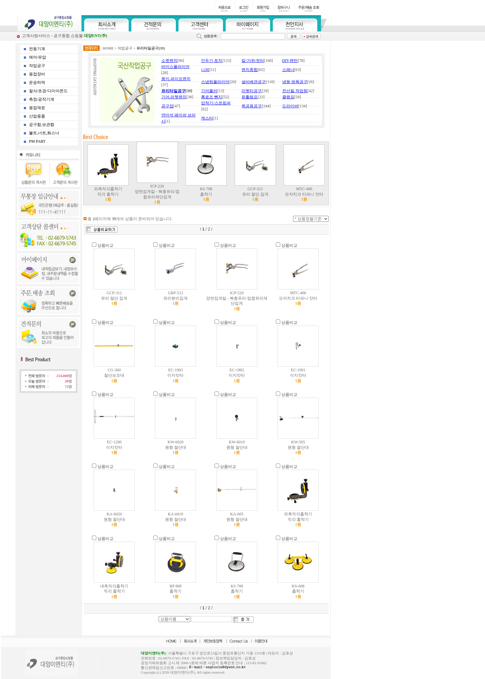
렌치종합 (249, 69)
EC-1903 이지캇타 (175, 375)
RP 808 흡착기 (175, 591)
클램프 (288, 97)
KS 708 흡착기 (206, 194)
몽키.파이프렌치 (176, 78)
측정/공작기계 (41, 99)
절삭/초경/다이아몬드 (48, 91)
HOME (108, 48)
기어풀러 (209, 91)
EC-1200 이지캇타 (114, 447)
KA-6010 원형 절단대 (175, 519)
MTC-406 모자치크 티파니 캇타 (304, 194)
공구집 (167, 106)
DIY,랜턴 (290, 60)
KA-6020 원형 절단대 (114, 519)
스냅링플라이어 (215, 81)
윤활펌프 (249, 97)
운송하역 (37, 82)
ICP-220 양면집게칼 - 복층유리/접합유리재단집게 (157, 194)
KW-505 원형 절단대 (298, 447)
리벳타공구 (251, 91)
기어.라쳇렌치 (174, 97)
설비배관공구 (253, 81)
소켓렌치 (169, 60)
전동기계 (37, 48)
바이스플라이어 (175, 66)
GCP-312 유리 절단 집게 (255, 194)
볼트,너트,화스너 (44, 133)
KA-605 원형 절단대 (237, 519)
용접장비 (37, 74)
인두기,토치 (211, 60)
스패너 (288, 69)
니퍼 (205, 69)
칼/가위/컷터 (252, 60)
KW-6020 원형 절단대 (175, 447)
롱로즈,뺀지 (211, 97)
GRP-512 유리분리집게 (175, 298)
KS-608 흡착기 (298, 591)
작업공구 (37, 65)
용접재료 (37, 107)
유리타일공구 (173, 91)
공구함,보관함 (41, 124)
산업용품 (37, 116)
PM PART (37, 141)
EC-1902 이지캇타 (237, 375)
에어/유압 (37, 57)
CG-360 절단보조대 (114, 375)
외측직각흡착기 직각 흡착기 (108, 194)
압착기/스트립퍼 (215, 103)
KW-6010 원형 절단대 (237, 447)
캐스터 (207, 118)
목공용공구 (251, 106)
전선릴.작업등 (295, 91)
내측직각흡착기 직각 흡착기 (114, 591)
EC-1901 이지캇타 (298, 375)
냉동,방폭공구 (295, 81)
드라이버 (290, 106)
